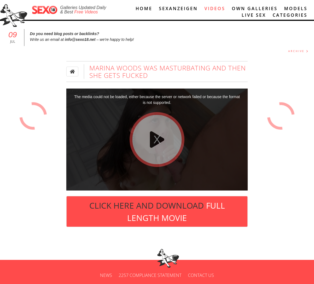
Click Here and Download (157, 211)
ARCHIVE (296, 51)
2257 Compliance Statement (150, 275)
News (106, 275)
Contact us (201, 275)
